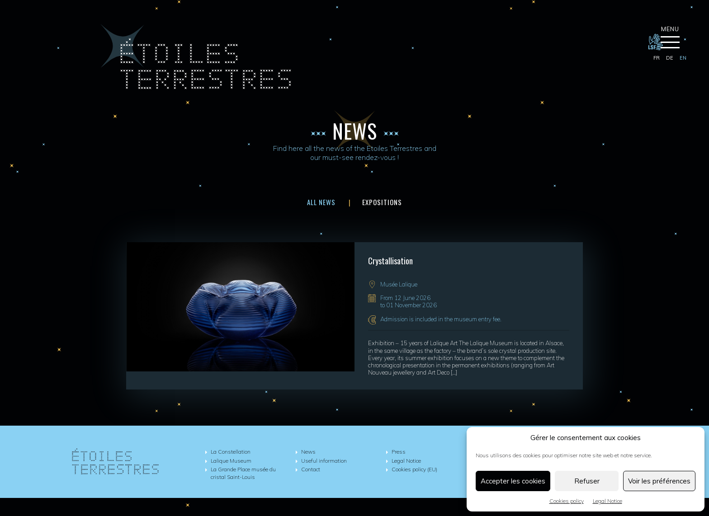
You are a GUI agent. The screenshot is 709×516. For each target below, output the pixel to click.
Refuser (587, 481)
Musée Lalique (398, 284)
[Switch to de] (669, 58)
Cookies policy (566, 500)
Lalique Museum (231, 460)
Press (399, 451)
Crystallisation (390, 261)
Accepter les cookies (513, 481)
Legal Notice (607, 500)
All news (321, 202)
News (308, 451)
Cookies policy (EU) (414, 469)
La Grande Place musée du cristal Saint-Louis (243, 473)
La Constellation (231, 451)
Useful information (324, 460)
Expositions (382, 202)
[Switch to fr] (656, 58)
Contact (310, 469)
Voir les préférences (659, 481)
